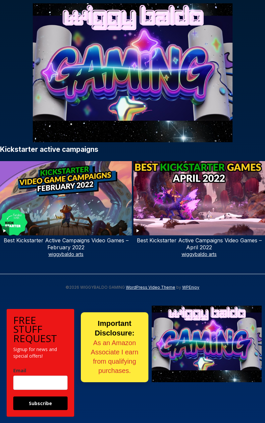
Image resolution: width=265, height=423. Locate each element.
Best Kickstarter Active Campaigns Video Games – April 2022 (199, 244)
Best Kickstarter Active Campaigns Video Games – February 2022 (66, 244)
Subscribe (40, 403)
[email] (40, 383)
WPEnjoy (190, 287)
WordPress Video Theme (150, 287)
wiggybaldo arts (65, 254)
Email (19, 370)
